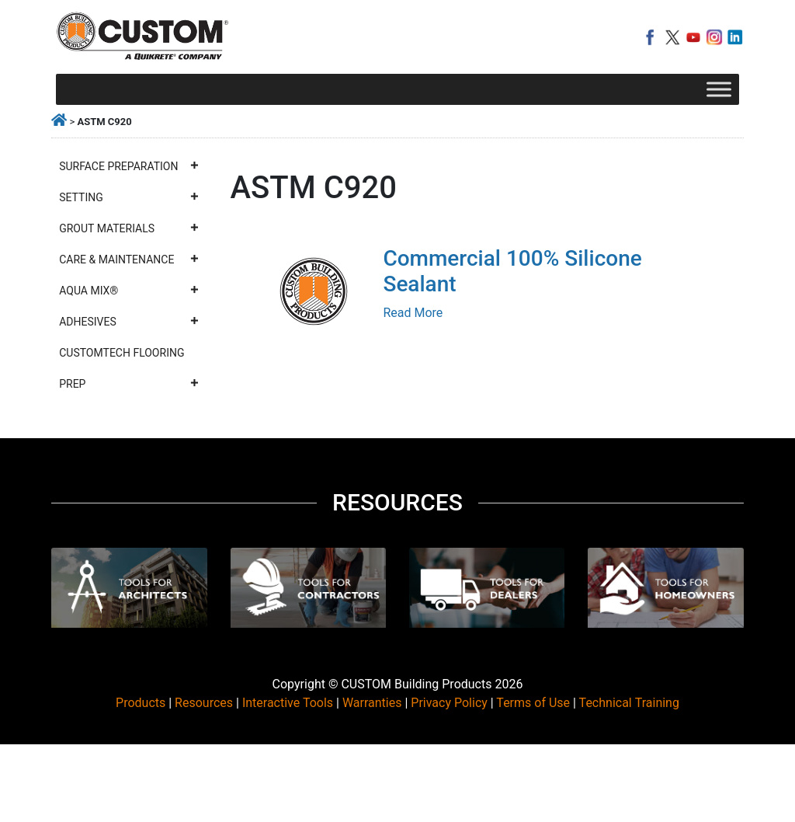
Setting (129, 197)
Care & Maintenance (129, 259)
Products (140, 702)
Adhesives (129, 321)
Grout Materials (129, 228)
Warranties (372, 702)
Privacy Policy (449, 702)
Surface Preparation (129, 166)
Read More (413, 312)
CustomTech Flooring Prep (129, 373)
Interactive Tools (287, 702)
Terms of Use (533, 702)
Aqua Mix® (129, 290)
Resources (204, 702)
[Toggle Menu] (718, 89)
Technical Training (629, 702)
